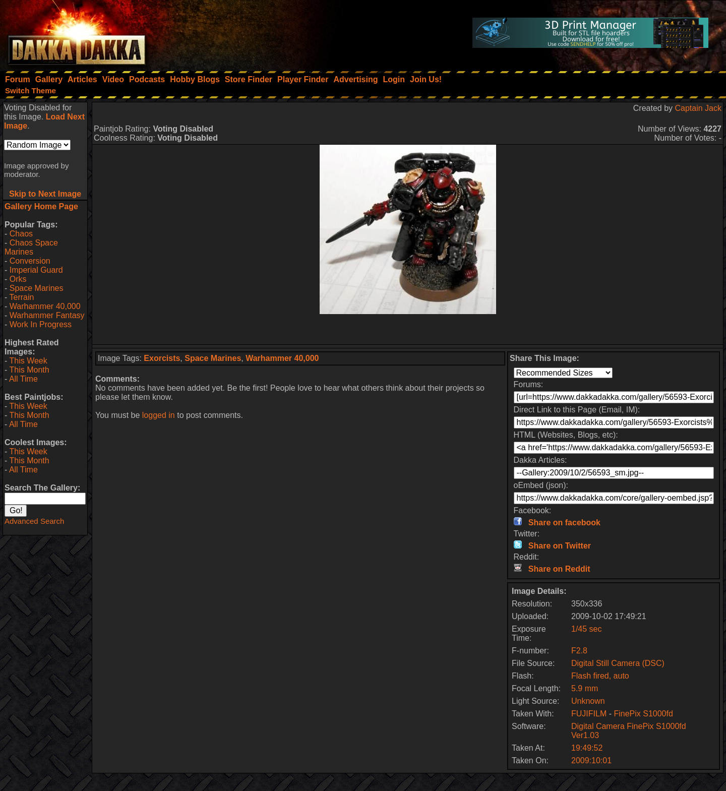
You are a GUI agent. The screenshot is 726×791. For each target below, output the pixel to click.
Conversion (30, 261)
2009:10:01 (591, 760)
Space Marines (37, 288)
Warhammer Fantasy (47, 315)
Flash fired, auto (600, 676)
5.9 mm (584, 688)
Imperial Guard (36, 270)
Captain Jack (698, 108)
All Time (23, 379)
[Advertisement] (408, 329)
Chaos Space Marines (31, 247)
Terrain (21, 297)
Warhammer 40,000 (45, 306)
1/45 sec (586, 629)
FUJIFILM (589, 713)
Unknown (588, 701)
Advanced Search (34, 521)
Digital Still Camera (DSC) (617, 663)
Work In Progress (41, 324)
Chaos (21, 233)
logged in (158, 415)
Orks (18, 279)
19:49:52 (586, 748)
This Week (28, 360)
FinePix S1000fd (643, 713)
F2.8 (579, 650)
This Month (29, 370)
